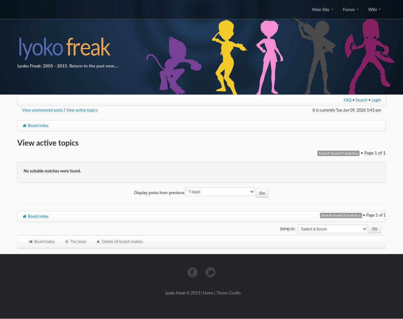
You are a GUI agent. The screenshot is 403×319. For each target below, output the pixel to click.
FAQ (348, 100)
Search (361, 100)
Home (208, 292)
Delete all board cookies (119, 241)
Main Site (322, 9)
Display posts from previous (201, 192)
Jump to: (287, 228)
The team (75, 241)
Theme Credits (228, 292)
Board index (35, 125)
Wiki (374, 9)
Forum (351, 9)
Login (376, 100)
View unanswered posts (42, 110)
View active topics (82, 110)
